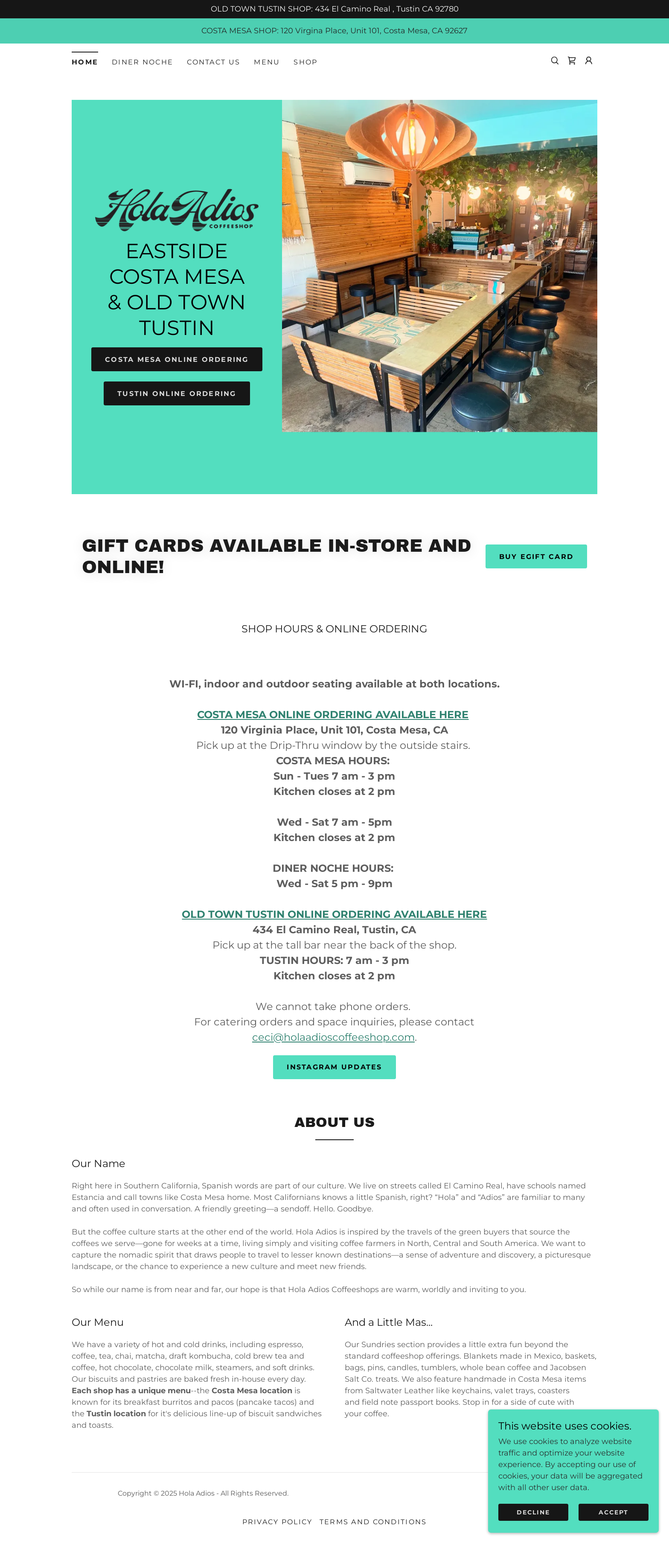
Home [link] (85, 62)
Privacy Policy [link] (277, 1522)
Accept (613, 1512)
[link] (571, 60)
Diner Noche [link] (142, 62)
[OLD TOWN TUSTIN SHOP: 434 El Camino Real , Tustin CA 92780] (334, 9)
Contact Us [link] (213, 62)
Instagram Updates (334, 1067)
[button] (588, 60)
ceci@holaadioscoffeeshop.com (333, 1037)
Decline (533, 1512)
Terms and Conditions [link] (373, 1522)
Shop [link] (305, 62)
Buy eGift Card (536, 557)
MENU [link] (267, 62)
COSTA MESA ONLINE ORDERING (177, 359)
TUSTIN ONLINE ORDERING (176, 394)
